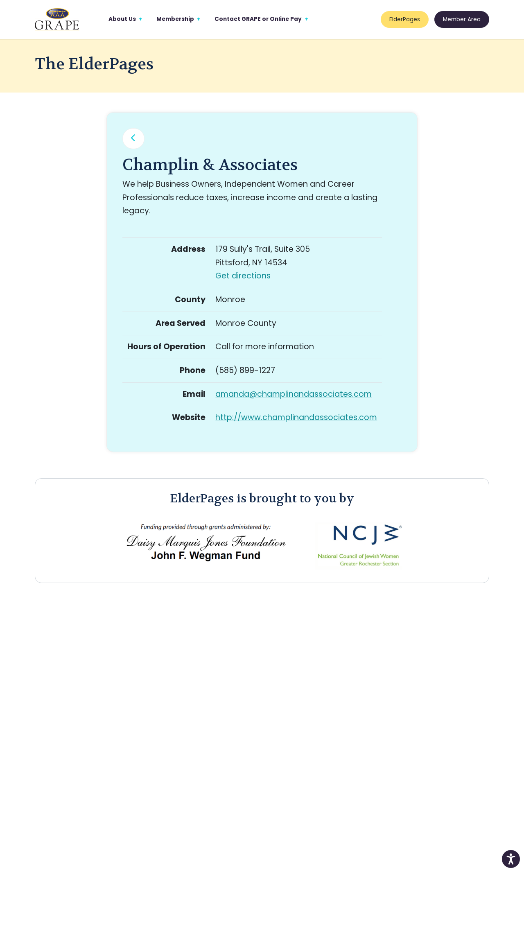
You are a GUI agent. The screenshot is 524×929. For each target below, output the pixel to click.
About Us (122, 19)
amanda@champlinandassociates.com (293, 394)
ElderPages (404, 19)
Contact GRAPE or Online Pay (258, 19)
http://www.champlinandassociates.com (296, 417)
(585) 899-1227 (245, 370)
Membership (175, 19)
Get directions (243, 275)
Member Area (462, 19)
